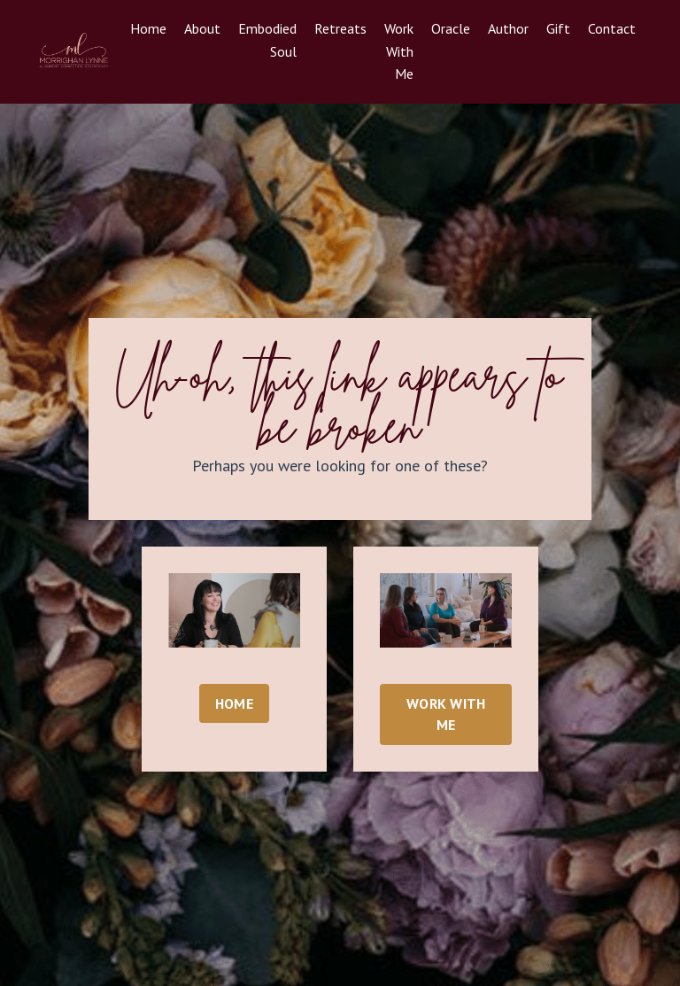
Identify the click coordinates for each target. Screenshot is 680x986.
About (202, 28)
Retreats (340, 28)
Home (148, 28)
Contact (612, 28)
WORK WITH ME (445, 714)
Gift (558, 28)
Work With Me (398, 50)
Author (508, 28)
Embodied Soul (267, 39)
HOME (234, 703)
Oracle (450, 28)
